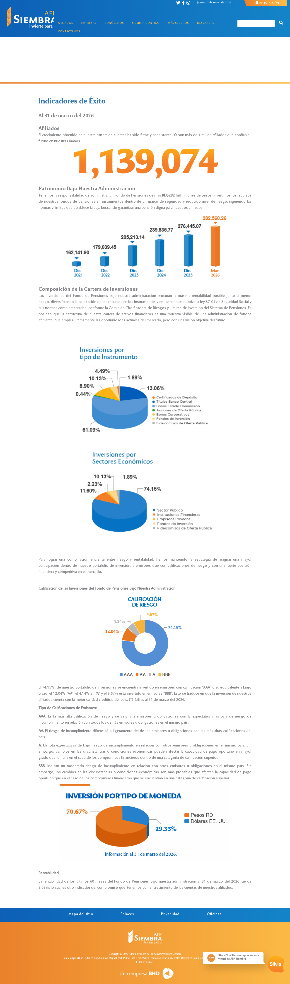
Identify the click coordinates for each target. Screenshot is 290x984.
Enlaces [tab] (127, 914)
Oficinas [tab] (214, 914)
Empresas (88, 23)
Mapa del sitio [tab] (80, 914)
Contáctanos (69, 31)
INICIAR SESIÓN (267, 3)
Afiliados (65, 23)
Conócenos (114, 23)
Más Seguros (178, 23)
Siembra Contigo (146, 23)
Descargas (205, 23)
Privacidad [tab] (170, 914)
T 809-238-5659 (144, 962)
